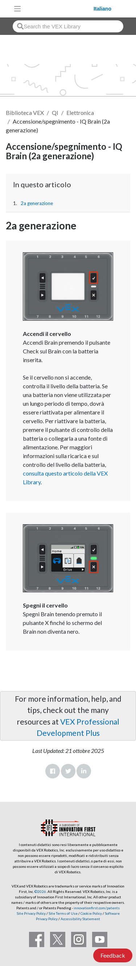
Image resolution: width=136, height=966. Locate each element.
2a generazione (37, 203)
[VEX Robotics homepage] (59, 8)
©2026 (40, 891)
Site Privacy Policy (31, 913)
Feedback (112, 955)
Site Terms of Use (63, 913)
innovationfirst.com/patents (97, 908)
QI (55, 112)
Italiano (102, 9)
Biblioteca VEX (25, 112)
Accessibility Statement (80, 919)
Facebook (52, 771)
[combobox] (68, 26)
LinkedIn (84, 771)
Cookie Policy (91, 913)
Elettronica (80, 112)
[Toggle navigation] (17, 9)
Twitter (68, 771)
